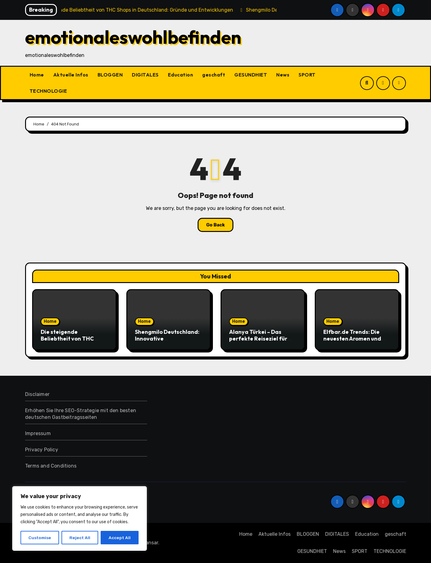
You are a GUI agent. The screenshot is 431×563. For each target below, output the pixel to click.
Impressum (38, 433)
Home (37, 75)
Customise (39, 537)
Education (180, 75)
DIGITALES (145, 75)
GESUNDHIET (250, 75)
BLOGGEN (110, 75)
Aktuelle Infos (70, 75)
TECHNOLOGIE (48, 91)
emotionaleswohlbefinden (133, 37)
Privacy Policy (41, 450)
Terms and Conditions (50, 466)
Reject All (80, 537)
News (282, 75)
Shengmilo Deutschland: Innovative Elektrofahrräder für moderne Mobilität (167, 341)
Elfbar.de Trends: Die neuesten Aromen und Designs (352, 338)
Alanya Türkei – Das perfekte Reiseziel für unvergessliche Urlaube (260, 338)
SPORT (307, 75)
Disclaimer (37, 394)
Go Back (215, 225)
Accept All (120, 537)
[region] (79, 519)
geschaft (213, 75)
